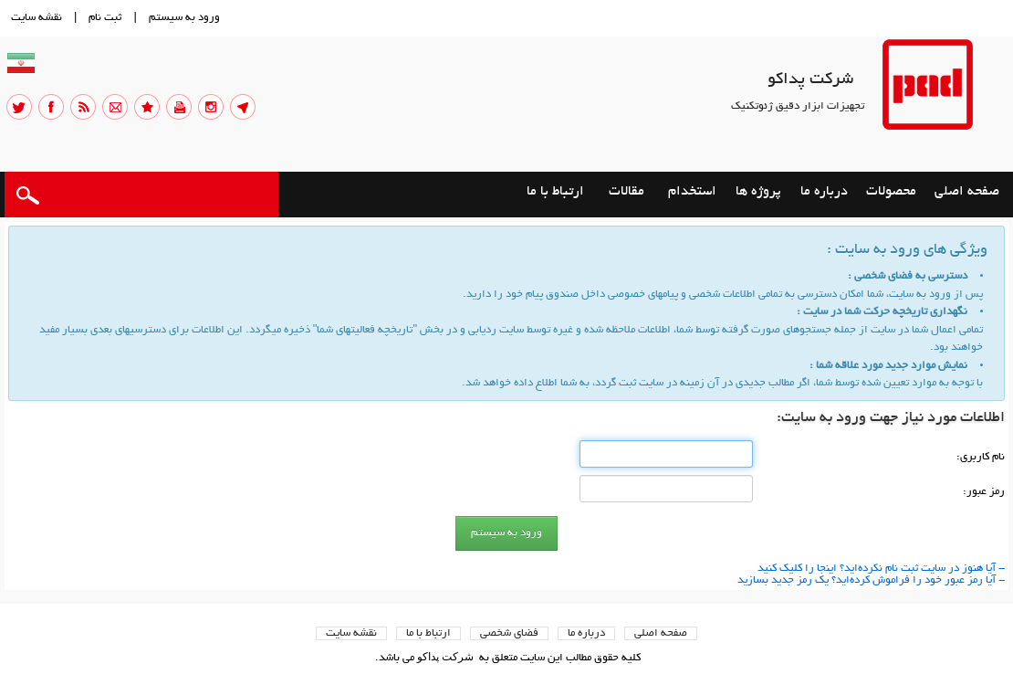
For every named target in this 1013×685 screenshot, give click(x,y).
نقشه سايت (36, 18)
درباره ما (586, 633)
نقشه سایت (351, 633)
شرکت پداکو (810, 80)
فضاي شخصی (509, 633)
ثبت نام (105, 18)
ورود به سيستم (184, 18)
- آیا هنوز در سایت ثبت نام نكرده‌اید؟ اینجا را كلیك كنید (881, 568)
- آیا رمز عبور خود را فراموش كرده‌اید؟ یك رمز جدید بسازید (871, 580)
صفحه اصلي (660, 633)
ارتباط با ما (428, 633)
